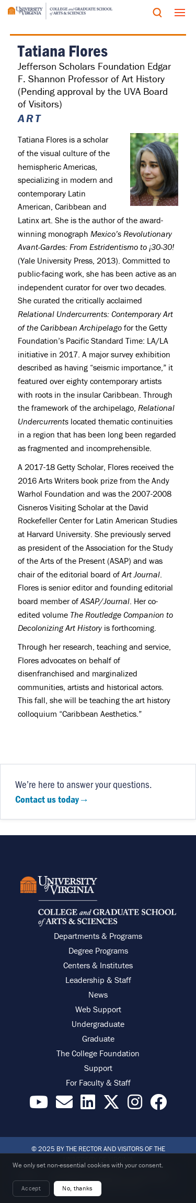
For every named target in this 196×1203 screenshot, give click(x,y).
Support (98, 1068)
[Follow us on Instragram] (135, 1105)
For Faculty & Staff (98, 1082)
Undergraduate (98, 1024)
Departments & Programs (98, 936)
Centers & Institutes (98, 965)
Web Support (98, 1009)
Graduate (98, 1038)
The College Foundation (98, 1053)
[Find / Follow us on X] (111, 1105)
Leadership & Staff (98, 980)
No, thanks (77, 1188)
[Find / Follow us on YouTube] (38, 1105)
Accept (31, 1188)
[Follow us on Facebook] (158, 1105)
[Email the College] (64, 1105)
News (98, 994)
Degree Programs (98, 950)
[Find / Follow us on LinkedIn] (87, 1105)
